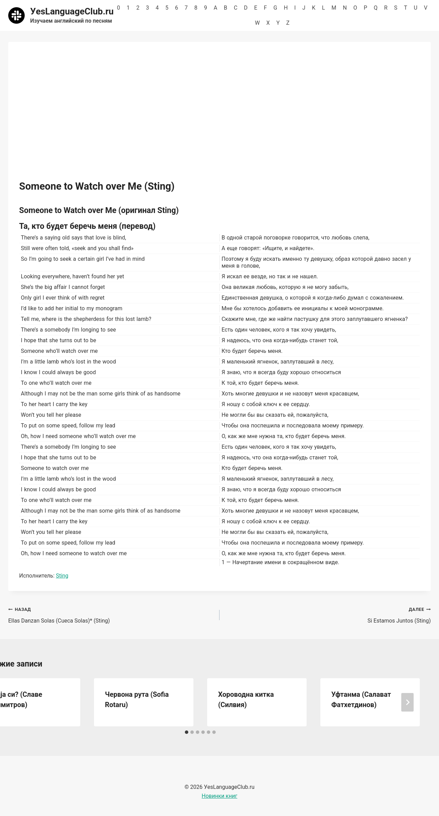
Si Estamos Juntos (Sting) (328, 614)
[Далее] (407, 702)
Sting (62, 575)
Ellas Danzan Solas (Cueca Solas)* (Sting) (111, 614)
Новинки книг (219, 796)
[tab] (186, 732)
